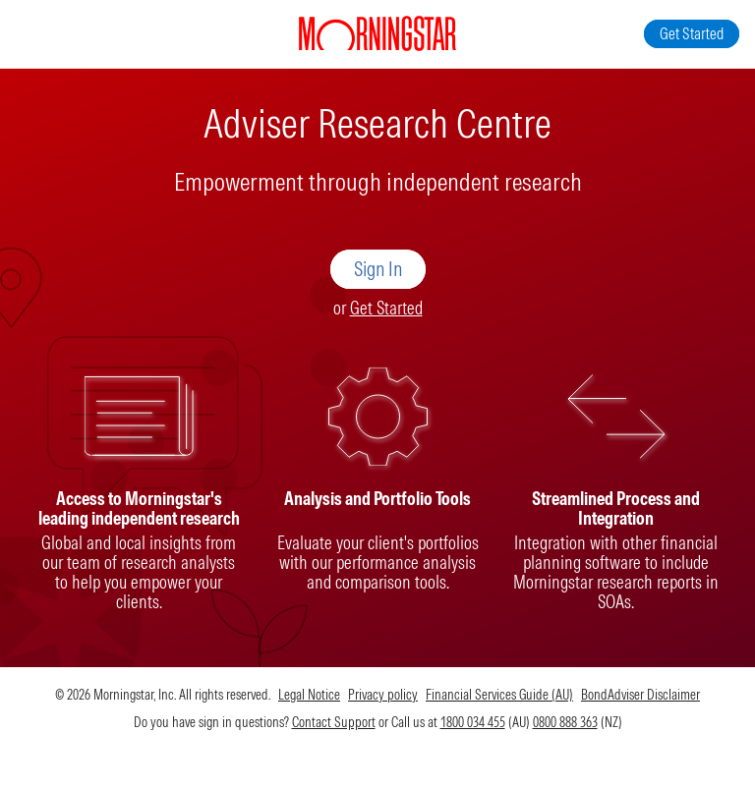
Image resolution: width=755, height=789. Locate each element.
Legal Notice (309, 695)
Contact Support (334, 722)
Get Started (386, 308)
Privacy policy (383, 695)
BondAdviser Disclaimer (640, 695)
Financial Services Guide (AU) (499, 695)
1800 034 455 (472, 722)
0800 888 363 (565, 722)
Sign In (378, 268)
